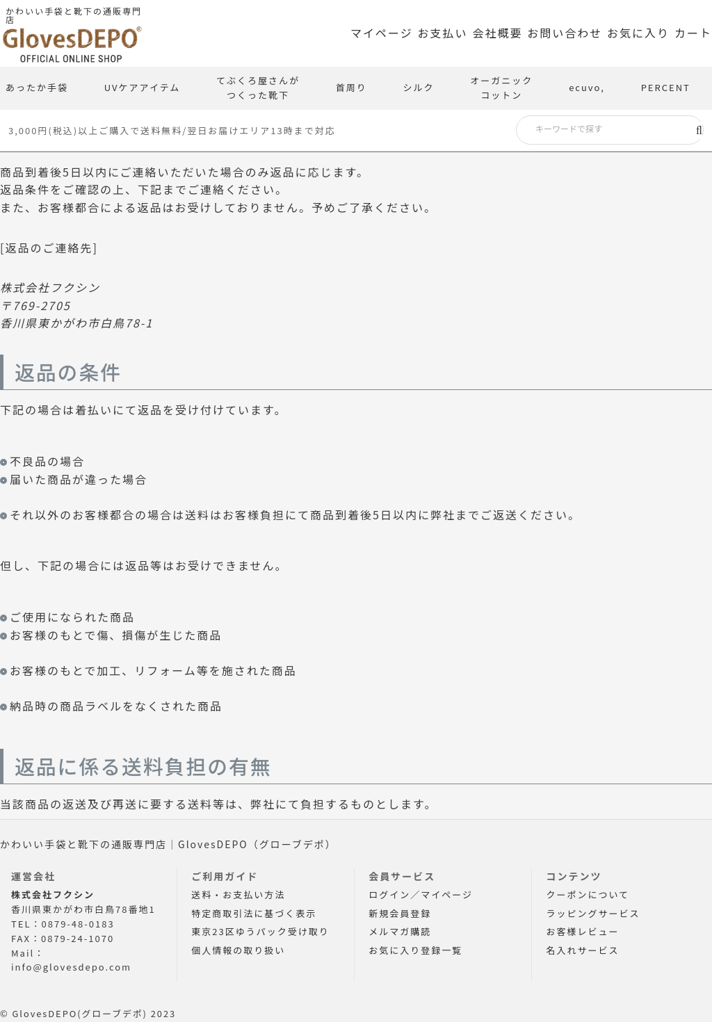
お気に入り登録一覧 (415, 950)
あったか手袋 (37, 87)
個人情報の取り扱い (238, 950)
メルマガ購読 (400, 931)
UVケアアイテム (142, 87)
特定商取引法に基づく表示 (253, 913)
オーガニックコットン (501, 88)
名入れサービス (582, 950)
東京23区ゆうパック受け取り (260, 931)
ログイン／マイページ (421, 894)
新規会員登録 (400, 913)
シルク (419, 87)
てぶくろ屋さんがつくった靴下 (258, 88)
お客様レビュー (582, 931)
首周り (351, 87)
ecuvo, (587, 87)
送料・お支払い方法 (238, 894)
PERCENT (665, 87)
